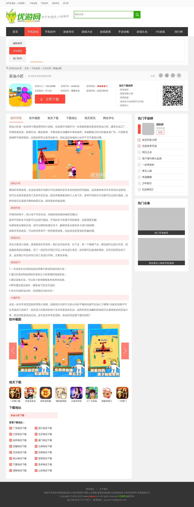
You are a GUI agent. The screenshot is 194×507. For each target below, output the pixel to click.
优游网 (23, 16)
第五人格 (147, 170)
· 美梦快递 (124, 97)
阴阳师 (160, 124)
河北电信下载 (20, 452)
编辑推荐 (17, 43)
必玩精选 (19, 50)
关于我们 (103, 488)
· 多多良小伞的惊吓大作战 (131, 101)
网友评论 (108, 118)
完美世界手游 (149, 145)
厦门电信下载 (45, 440)
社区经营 (47, 68)
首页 (15, 31)
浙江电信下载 (45, 428)
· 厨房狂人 (124, 105)
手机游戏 (33, 3)
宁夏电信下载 (20, 464)
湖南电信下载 (20, 470)
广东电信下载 (20, 428)
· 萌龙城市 (124, 89)
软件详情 (16, 118)
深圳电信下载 (20, 440)
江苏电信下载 (20, 434)
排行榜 (66, 3)
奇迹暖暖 (147, 176)
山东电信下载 (45, 470)
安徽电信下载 (20, 446)
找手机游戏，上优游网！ (16, 3)
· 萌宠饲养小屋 (126, 93)
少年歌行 (147, 183)
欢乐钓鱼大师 (149, 139)
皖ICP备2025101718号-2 (79, 499)
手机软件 (44, 3)
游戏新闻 (105, 31)
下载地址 (71, 118)
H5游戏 (160, 31)
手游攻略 (123, 31)
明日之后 (147, 152)
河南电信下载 (45, 452)
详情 (160, 132)
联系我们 (90, 488)
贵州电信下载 (45, 464)
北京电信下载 (45, 434)
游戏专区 (55, 3)
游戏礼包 (142, 31)
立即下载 (52, 99)
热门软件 (17, 58)
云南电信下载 (45, 446)
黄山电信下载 (20, 458)
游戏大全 (87, 31)
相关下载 (53, 118)
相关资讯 (90, 118)
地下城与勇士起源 (152, 158)
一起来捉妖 (148, 164)
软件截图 (34, 118)
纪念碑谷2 (147, 189)
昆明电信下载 (45, 458)
